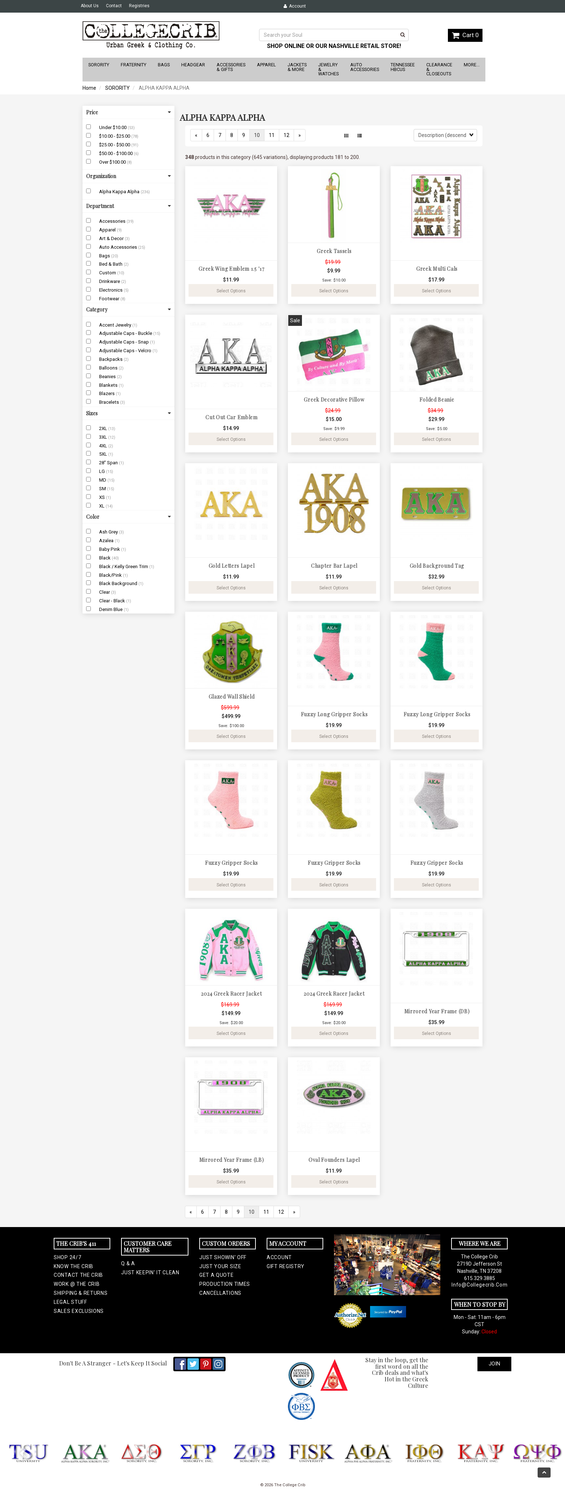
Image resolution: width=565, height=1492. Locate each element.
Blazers (107, 393)
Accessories (112, 221)
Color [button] (128, 516)
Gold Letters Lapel (232, 565)
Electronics (111, 290)
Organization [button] (128, 176)
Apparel (108, 230)
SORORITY (117, 88)
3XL (103, 437)
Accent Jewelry (115, 325)
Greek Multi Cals (437, 268)
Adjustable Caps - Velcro (125, 350)
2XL (103, 428)
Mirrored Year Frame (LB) (231, 1159)
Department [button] (128, 206)
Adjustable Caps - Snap (124, 342)
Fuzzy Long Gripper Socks (334, 714)
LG (102, 471)
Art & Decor (112, 238)
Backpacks (111, 359)
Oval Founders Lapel (334, 1159)
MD (103, 480)
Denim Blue (111, 609)
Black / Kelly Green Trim (124, 566)
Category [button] (128, 309)
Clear (105, 592)
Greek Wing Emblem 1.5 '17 (231, 268)
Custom (108, 272)
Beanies (108, 376)
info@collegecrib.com (479, 1285)
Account (295, 6)
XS (102, 497)
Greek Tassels (334, 251)
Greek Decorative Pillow (334, 399)
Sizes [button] (128, 413)
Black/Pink (111, 575)
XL (102, 506)
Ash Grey (109, 532)
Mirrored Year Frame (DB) (437, 1011)
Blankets (109, 385)
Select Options (231, 290)
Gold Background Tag (437, 565)
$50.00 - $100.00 (116, 153)
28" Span (109, 462)
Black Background (118, 583)
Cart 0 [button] (465, 35)
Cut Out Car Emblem (231, 417)
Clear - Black (112, 600)
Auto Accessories (118, 247)
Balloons (109, 368)
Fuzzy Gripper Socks (231, 862)
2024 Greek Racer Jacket (231, 993)
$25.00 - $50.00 (115, 144)
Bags (105, 255)
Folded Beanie (436, 399)
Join (494, 1363)
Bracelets (109, 402)
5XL (103, 454)
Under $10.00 (113, 127)
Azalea (107, 540)
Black (105, 558)
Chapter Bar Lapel (334, 565)
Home (89, 88)
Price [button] (128, 112)
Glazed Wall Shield (232, 696)
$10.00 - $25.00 (115, 136)
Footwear (109, 298)
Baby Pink (110, 549)
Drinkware (110, 281)
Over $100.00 (113, 162)
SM (103, 488)
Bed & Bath (111, 264)
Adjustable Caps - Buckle (126, 333)
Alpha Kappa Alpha (120, 191)
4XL (103, 445)
